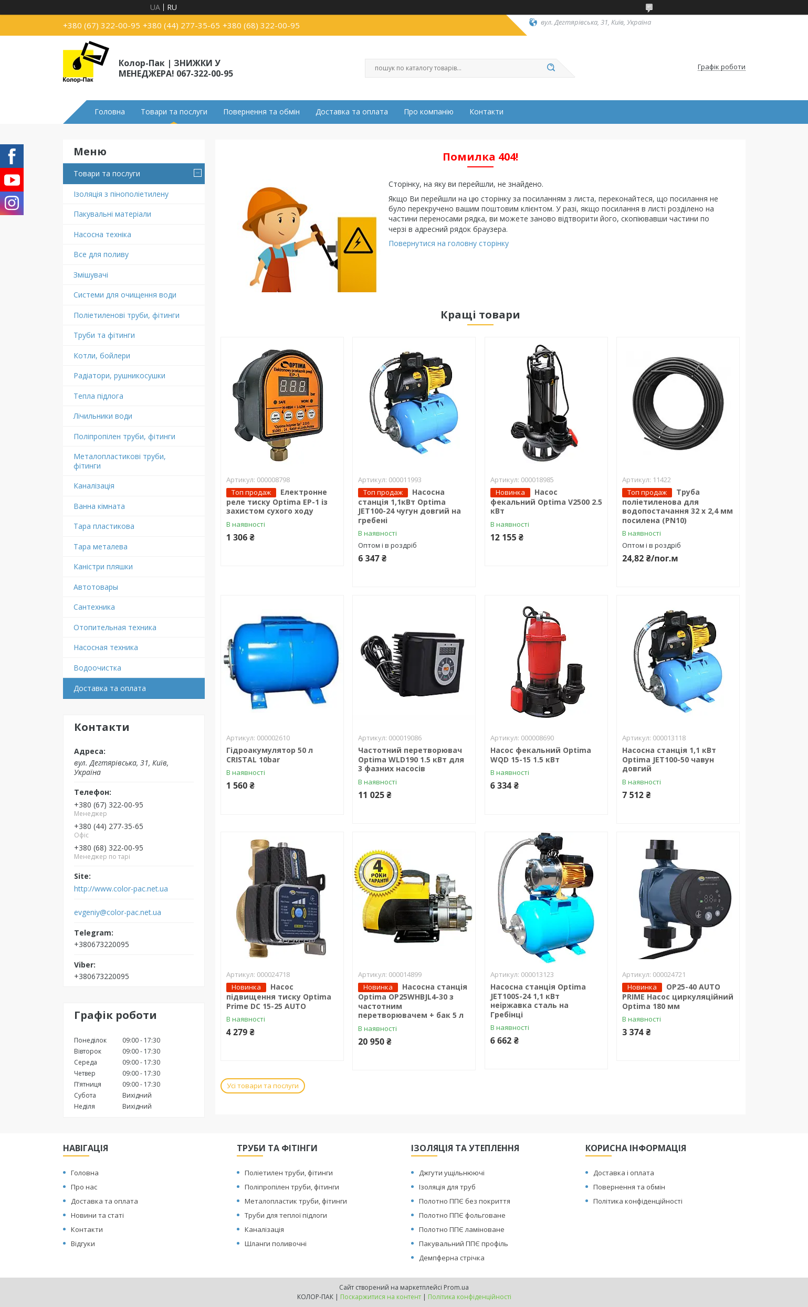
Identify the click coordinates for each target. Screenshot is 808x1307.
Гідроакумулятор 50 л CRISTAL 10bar (269, 754)
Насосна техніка (102, 234)
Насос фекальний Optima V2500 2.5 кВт (546, 501)
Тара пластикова (104, 526)
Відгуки (83, 1243)
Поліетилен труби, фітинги (289, 1172)
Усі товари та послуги (263, 1085)
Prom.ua (456, 1287)
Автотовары (96, 587)
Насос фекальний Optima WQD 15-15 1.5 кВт (540, 754)
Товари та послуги (174, 111)
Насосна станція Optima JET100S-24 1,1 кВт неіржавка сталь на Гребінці (538, 1000)
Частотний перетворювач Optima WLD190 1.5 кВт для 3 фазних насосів (411, 759)
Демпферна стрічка (452, 1257)
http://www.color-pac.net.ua (121, 889)
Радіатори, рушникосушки (119, 375)
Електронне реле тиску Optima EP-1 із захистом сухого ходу (277, 501)
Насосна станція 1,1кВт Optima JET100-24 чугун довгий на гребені (409, 506)
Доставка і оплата (623, 1172)
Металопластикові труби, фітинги (120, 461)
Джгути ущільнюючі (452, 1172)
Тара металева (101, 546)
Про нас (84, 1187)
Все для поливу (101, 254)
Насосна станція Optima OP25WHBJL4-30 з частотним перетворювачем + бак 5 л (412, 1001)
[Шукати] (551, 68)
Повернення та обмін (261, 111)
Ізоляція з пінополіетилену (121, 194)
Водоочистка (97, 668)
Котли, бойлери (102, 355)
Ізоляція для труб (447, 1187)
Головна (110, 111)
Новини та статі (97, 1215)
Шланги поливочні (276, 1243)
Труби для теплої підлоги (286, 1215)
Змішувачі (91, 275)
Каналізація (94, 486)
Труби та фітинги (104, 335)
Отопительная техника (115, 627)
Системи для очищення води (125, 295)
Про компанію (429, 111)
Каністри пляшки (103, 566)
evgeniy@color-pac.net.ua (117, 912)
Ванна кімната (99, 506)
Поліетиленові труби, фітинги (127, 315)
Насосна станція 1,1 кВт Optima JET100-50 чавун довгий (669, 759)
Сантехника (94, 607)
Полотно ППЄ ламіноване (462, 1229)
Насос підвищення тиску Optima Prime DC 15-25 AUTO (278, 996)
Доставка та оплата (352, 111)
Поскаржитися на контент (380, 1296)
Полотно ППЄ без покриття (464, 1201)
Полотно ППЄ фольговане (462, 1215)
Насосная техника (106, 647)
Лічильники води (103, 416)
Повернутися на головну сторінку (449, 243)
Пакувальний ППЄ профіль (463, 1243)
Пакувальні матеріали (112, 214)
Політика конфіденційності (638, 1201)
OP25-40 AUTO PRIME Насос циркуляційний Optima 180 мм (677, 996)
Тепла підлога (98, 396)
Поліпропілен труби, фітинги (124, 436)
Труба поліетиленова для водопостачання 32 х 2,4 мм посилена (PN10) (677, 506)
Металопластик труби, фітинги (296, 1201)
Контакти (486, 111)
